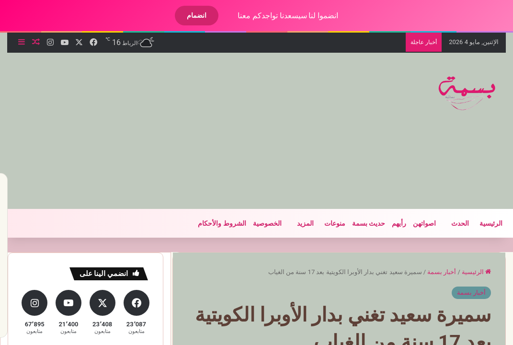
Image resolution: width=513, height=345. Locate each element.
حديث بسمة (360, 223)
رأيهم (391, 223)
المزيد (297, 223)
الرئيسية (482, 223)
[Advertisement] (163, 129)
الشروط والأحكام (214, 223)
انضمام (188, 15)
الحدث (452, 223)
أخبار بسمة (433, 272)
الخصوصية (259, 223)
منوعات (326, 223)
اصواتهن (416, 223)
